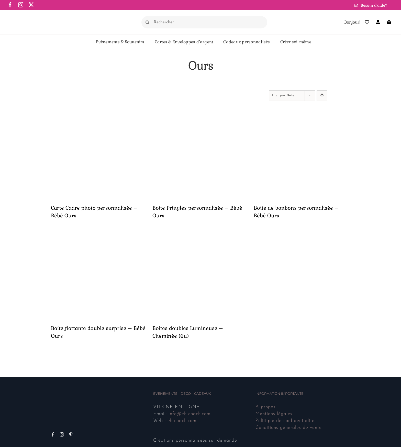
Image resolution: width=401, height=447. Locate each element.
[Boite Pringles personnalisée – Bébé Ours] (200, 109)
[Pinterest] (71, 434)
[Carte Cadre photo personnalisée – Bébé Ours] (99, 109)
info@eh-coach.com (189, 413)
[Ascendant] (322, 96)
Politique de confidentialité (285, 420)
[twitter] (31, 4)
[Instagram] (62, 434)
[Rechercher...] (204, 22)
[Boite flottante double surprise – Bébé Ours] (99, 229)
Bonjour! (352, 22)
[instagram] (21, 4)
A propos (265, 407)
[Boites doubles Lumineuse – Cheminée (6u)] (200, 229)
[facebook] (10, 4)
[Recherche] (147, 22)
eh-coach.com (182, 420)
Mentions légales (273, 413)
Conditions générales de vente (288, 427)
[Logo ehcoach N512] (33, 16)
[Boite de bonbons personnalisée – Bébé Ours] (302, 109)
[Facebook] (53, 434)
